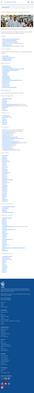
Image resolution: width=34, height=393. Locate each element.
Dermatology (5, 73)
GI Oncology (4, 74)
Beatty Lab (4, 223)
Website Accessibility (5, 316)
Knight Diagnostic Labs (7, 44)
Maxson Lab (4, 178)
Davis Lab (4, 121)
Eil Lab (3, 263)
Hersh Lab (4, 242)
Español (2, 305)
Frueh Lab (4, 264)
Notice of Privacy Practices (6, 298)
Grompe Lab (4, 171)
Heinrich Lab (4, 266)
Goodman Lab (5, 169)
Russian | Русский (4, 306)
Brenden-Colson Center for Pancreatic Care (11, 38)
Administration (3, 343)
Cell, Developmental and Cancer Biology (10, 70)
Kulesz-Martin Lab (6, 172)
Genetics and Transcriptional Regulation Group (11, 142)
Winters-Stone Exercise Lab (7, 212)
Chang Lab (4, 117)
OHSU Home (3, 302)
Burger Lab (4, 164)
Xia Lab (3, 108)
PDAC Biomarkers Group (7, 145)
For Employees (4, 367)
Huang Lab (4, 243)
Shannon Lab (4, 189)
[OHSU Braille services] (2, 379)
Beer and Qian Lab (6, 161)
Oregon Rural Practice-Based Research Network (12, 80)
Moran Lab (4, 181)
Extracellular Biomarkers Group (8, 137)
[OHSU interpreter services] (9, 379)
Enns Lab (4, 168)
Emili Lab (4, 232)
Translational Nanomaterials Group (9, 149)
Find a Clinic (3, 332)
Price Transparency (4, 336)
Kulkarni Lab (4, 173)
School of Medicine (4, 355)
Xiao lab (4, 198)
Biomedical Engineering (7, 67)
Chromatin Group (5, 134)
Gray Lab (4, 237)
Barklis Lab (4, 222)
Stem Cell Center (5, 83)
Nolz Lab (4, 183)
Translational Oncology (7, 60)
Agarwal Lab (4, 158)
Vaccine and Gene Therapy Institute (9, 87)
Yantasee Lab (5, 110)
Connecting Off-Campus (5, 372)
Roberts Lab (4, 122)
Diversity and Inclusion (5, 319)
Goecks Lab (4, 236)
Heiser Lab (4, 175)
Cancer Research (5, 7)
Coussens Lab (5, 166)
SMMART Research (6, 46)
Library (2, 347)
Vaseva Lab (4, 124)
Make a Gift (3, 314)
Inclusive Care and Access (6, 375)
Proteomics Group (6, 146)
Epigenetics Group (6, 135)
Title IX (2, 322)
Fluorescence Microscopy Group (8, 141)
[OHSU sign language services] (5, 379)
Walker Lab (4, 195)
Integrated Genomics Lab (7, 239)
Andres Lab (4, 159)
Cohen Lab (4, 227)
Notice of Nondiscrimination (6, 299)
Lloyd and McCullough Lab (7, 179)
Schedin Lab (4, 188)
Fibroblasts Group (6, 139)
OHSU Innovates (4, 348)
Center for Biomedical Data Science (9, 40)
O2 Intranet (3, 369)
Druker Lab (4, 262)
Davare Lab (4, 119)
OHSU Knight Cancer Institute (10, 2)
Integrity (2, 317)
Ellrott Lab (4, 102)
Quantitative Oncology (7, 58)
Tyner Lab (4, 192)
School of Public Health (5, 360)
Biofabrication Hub (6, 65)
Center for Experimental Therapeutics (9, 41)
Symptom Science (5, 85)
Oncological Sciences (6, 78)
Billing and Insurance (4, 328)
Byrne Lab (4, 165)
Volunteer (3, 323)
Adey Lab (4, 219)
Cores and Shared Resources (6, 346)
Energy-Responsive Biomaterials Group (10, 104)
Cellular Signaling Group (7, 132)
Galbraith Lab (5, 107)
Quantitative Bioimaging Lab (8, 105)
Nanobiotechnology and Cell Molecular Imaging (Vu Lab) (13, 247)
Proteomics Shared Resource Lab (9, 229)
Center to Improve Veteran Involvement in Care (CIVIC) (13, 68)
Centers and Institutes (5, 344)
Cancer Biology (5, 56)
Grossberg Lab (5, 208)
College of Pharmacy (4, 361)
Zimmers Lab (5, 200)
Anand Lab (4, 156)
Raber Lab (4, 209)
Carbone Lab (4, 225)
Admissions (3, 363)
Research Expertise (4, 350)
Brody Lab (4, 162)
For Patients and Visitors (5, 333)
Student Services (4, 364)
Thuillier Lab (4, 190)
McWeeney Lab (5, 244)
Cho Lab (4, 118)
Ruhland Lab (4, 186)
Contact (2, 303)
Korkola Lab (4, 101)
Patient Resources (5, 327)
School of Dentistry (4, 358)
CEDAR (3, 43)
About (2, 341)
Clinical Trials (3, 334)
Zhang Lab (4, 271)
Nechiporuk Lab (5, 182)
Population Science (6, 81)
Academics (3, 353)
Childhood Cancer (5, 71)
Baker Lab (4, 220)
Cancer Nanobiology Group (7, 131)
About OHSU (4, 310)
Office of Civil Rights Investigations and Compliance (10, 320)
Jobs (2, 313)
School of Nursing (4, 357)
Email (2, 371)
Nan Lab (4, 246)
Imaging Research (5, 75)
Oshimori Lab (5, 185)
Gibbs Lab (4, 100)
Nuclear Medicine (5, 77)
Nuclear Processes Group (7, 144)
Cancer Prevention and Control (8, 57)
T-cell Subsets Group (6, 148)
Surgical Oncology (6, 84)
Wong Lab (4, 196)
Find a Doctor (3, 330)
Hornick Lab (4, 176)
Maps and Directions (4, 311)
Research (3, 339)
